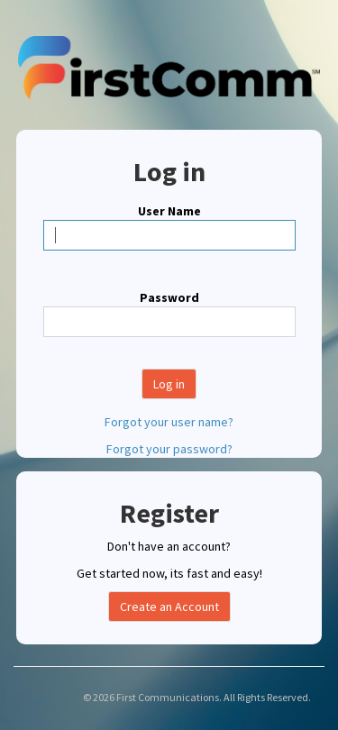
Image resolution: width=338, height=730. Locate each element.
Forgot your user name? (169, 422)
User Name (169, 211)
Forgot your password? (169, 449)
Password (169, 297)
